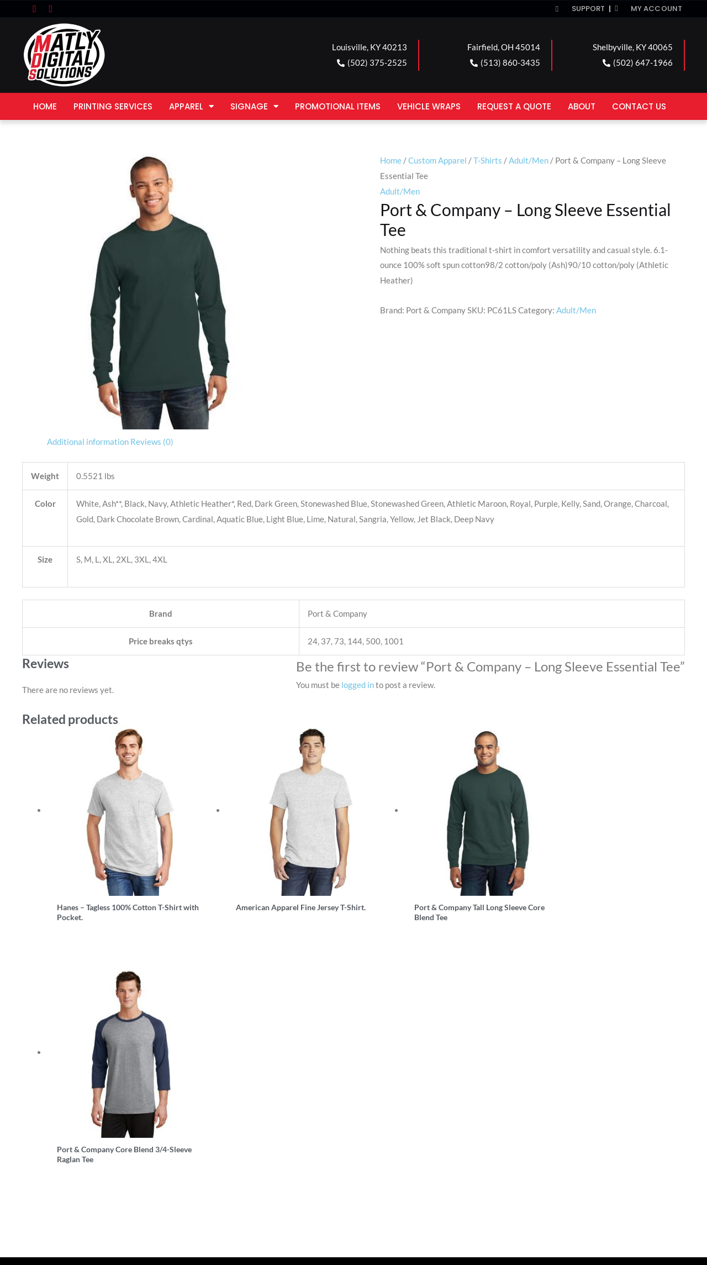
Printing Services (112, 106)
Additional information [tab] (88, 442)
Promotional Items (338, 106)
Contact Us (639, 106)
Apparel (191, 106)
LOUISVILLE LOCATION (85, 1109)
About (581, 106)
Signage (254, 106)
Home (45, 106)
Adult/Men (528, 160)
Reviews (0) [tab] (151, 442)
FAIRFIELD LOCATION (248, 1109)
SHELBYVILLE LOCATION (420, 1109)
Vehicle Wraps (429, 106)
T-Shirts (487, 160)
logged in (357, 685)
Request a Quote (514, 106)
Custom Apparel (437, 160)
